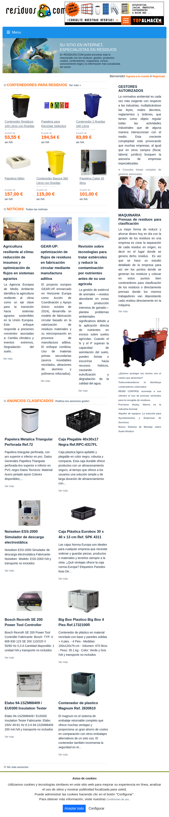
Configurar (97, 808)
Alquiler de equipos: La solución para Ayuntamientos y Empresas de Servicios (139, 418)
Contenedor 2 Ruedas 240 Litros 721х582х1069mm (90, 125)
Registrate (158, 76)
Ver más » (75, 85)
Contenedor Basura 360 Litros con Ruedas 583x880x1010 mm (52, 181)
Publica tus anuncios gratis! (72, 401)
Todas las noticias (37, 209)
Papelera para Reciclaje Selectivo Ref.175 (53, 125)
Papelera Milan (14, 178)
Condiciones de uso (117, 799)
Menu (14, 32)
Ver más (8, 358)
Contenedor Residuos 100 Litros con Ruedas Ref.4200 (19, 125)
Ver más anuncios (17, 767)
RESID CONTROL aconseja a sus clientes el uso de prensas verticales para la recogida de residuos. (139, 395)
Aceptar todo (74, 808)
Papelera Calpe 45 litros (92, 181)
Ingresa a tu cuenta (137, 76)
